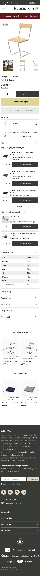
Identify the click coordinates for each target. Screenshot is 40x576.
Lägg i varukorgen (27, 94)
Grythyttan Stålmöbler (9, 76)
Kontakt (32, 3)
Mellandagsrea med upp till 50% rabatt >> (19, 16)
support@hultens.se (15, 460)
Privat (5, 3)
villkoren (19, 484)
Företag (14, 3)
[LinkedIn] (23, 492)
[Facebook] (3, 492)
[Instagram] (10, 492)
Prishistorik (4, 88)
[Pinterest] (17, 492)
